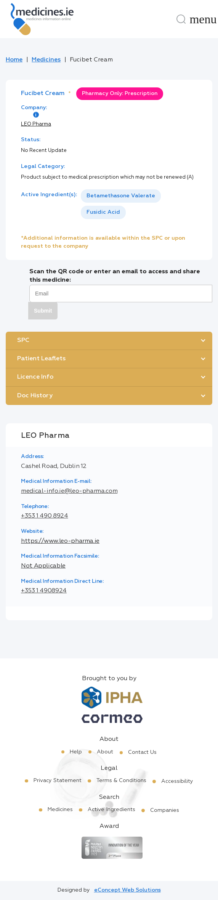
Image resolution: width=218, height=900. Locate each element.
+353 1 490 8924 (44, 516)
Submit (43, 311)
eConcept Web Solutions (127, 890)
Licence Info (35, 377)
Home (14, 60)
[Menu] (203, 19)
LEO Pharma (36, 124)
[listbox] (139, 204)
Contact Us (142, 752)
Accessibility (177, 781)
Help (76, 752)
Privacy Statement (58, 780)
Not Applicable (43, 566)
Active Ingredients (111, 809)
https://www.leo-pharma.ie (60, 541)
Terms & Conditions (121, 780)
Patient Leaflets (41, 359)
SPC (23, 340)
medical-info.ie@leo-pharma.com (69, 491)
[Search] (181, 19)
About (105, 752)
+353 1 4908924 (44, 591)
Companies (164, 810)
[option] (121, 196)
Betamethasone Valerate (121, 195)
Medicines (46, 60)
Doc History (35, 396)
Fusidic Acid (103, 212)
